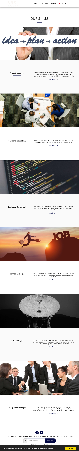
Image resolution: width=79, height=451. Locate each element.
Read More (53, 79)
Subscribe (50, 441)
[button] (62, 3)
